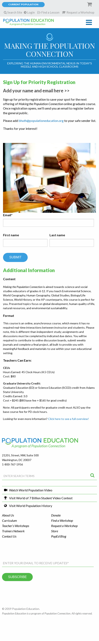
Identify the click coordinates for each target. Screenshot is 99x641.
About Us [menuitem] (8, 515)
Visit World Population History (30, 506)
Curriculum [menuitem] (9, 520)
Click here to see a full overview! (68, 419)
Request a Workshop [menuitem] (64, 526)
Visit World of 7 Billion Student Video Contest (41, 498)
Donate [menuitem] (56, 515)
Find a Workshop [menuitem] (62, 520)
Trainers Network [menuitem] (13, 531)
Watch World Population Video (30, 490)
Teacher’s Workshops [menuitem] (15, 526)
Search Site (13, 12)
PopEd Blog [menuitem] (58, 536)
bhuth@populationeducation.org (41, 120)
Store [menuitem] (54, 531)
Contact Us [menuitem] (9, 536)
